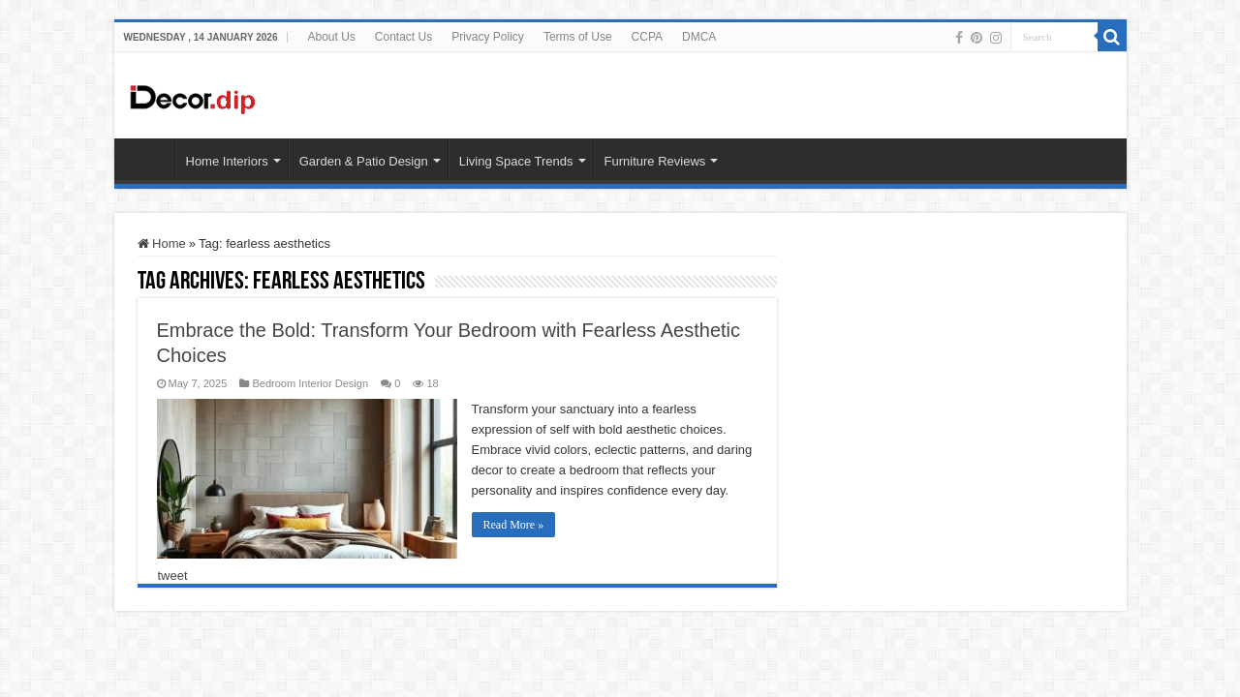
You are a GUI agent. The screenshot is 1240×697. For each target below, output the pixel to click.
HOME (149, 158)
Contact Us (403, 37)
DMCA (699, 37)
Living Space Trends (516, 161)
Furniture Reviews (655, 161)
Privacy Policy (487, 37)
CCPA (647, 37)
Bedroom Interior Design (310, 383)
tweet (173, 575)
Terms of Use (577, 37)
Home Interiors (227, 161)
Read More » (513, 524)
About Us (331, 37)
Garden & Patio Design (363, 161)
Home (162, 243)
